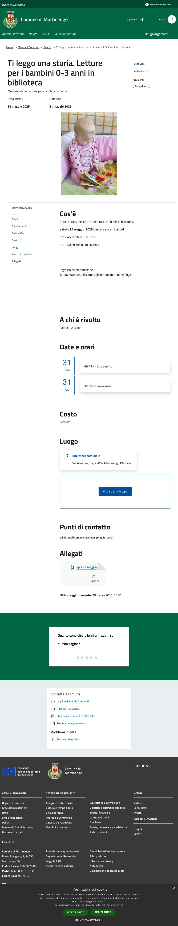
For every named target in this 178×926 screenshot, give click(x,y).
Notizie (138, 803)
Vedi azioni (142, 71)
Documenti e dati (12, 832)
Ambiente (95, 822)
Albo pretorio (98, 856)
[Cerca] (172, 19)
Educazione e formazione (105, 803)
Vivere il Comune (28, 47)
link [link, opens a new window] (122, 905)
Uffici (5, 813)
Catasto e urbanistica (59, 822)
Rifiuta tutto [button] (103, 912)
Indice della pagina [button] (22, 208)
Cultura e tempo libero (59, 808)
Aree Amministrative (14, 808)
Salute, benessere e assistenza (108, 827)
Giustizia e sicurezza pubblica (107, 808)
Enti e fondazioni (12, 817)
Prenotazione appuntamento (63, 851)
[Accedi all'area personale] (158, 5)
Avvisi (137, 813)
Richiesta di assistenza (60, 866)
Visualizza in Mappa (115, 491)
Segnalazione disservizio (61, 856)
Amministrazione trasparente (107, 851)
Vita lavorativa (54, 813)
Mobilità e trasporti (58, 827)
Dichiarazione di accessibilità (107, 871)
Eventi (47, 47)
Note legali (96, 866)
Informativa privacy (101, 861)
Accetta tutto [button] (75, 912)
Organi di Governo (13, 803)
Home (9, 47)
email (110, 537)
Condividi (141, 64)
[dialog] (89, 905)
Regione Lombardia (13, 4)
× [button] (174, 888)
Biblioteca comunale (86, 455)
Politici (6, 822)
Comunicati (140, 808)
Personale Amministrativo (18, 827)
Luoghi (138, 829)
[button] (89, 920)
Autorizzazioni (98, 832)
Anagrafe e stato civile (59, 803)
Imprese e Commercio (59, 817)
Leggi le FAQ (53, 861)
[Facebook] (140, 19)
